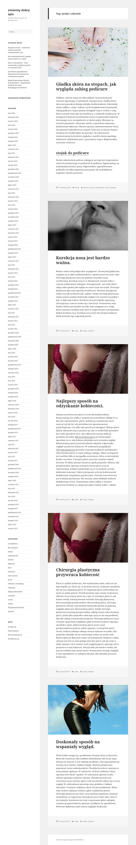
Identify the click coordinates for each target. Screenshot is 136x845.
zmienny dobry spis (19, 12)
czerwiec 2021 (13, 309)
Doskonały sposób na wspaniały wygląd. (78, 744)
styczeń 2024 (13, 209)
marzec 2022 (13, 273)
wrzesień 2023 (13, 217)
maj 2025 (11, 153)
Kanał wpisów (13, 631)
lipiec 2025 (12, 145)
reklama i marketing (16, 584)
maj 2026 (11, 113)
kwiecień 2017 (13, 448)
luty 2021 (11, 325)
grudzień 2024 (13, 169)
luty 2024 (11, 205)
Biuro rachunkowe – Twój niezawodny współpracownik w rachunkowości (19, 65)
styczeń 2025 (13, 165)
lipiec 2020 (12, 349)
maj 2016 (11, 488)
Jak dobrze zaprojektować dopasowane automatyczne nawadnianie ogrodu (18, 74)
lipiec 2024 (12, 185)
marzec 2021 (13, 321)
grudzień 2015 (13, 504)
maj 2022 (11, 265)
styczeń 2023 (13, 241)
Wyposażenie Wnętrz (16, 607)
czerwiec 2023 (13, 229)
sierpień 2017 (13, 432)
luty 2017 (11, 456)
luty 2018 (11, 417)
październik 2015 (14, 512)
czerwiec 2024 (13, 189)
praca (10, 580)
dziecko (11, 560)
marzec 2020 (13, 357)
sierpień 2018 (13, 397)
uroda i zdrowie (110, 187)
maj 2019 (11, 377)
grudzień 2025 (13, 133)
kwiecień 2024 (13, 197)
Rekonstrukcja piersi (85, 437)
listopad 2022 (13, 245)
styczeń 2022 (13, 281)
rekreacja (11, 588)
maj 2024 (11, 193)
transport (11, 596)
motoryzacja (13, 576)
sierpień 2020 (13, 345)
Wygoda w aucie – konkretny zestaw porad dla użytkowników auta (19, 50)
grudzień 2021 (13, 285)
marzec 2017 (13, 452)
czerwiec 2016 (13, 484)
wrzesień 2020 (13, 341)
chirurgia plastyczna (65, 449)
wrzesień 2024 (13, 177)
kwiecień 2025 (13, 157)
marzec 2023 (13, 237)
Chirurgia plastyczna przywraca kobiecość (78, 572)
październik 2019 (14, 365)
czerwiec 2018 (13, 405)
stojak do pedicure (72, 152)
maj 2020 (11, 353)
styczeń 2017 (13, 460)
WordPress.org (13, 639)
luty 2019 (11, 381)
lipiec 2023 (12, 225)
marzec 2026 (13, 121)
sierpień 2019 (13, 369)
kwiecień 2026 (13, 117)
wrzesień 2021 (13, 297)
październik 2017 (14, 429)
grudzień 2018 (13, 389)
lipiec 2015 (12, 524)
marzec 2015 (13, 528)
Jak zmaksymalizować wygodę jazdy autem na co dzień (19, 57)
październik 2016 (14, 468)
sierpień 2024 (13, 181)
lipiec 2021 (12, 305)
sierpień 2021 (13, 301)
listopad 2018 (13, 393)
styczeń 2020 (13, 361)
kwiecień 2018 (13, 409)
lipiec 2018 (12, 401)
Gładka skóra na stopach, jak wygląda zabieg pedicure (86, 86)
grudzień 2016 (13, 464)
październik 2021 (14, 293)
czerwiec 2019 (13, 373)
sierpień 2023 (13, 221)
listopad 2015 (13, 508)
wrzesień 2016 (13, 472)
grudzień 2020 (13, 333)
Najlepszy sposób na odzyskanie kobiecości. (80, 403)
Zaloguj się (12, 627)
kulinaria (11, 572)
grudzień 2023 (13, 213)
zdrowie (11, 611)
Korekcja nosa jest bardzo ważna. (83, 260)
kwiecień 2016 (13, 492)
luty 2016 (11, 496)
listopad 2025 (13, 137)
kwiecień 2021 (13, 317)
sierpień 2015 (13, 520)
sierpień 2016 (13, 476)
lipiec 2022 (12, 257)
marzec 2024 (13, 201)
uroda (10, 600)
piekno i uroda (88, 187)
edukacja (11, 564)
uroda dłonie (99, 187)
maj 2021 (11, 313)
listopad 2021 (13, 289)
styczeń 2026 (13, 129)
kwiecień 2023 (13, 233)
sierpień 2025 (13, 141)
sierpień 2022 (13, 253)
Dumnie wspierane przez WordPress (69, 840)
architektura (13, 544)
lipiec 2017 (12, 436)
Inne (9, 568)
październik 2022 (14, 249)
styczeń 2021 (13, 329)
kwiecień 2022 (13, 269)
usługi (10, 604)
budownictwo (13, 556)
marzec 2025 (13, 161)
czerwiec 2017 (13, 440)
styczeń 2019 (13, 385)
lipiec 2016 (12, 480)
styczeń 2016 (13, 500)
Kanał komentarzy (15, 635)
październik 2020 (14, 337)
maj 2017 (11, 444)
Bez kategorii (13, 548)
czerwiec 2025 (13, 149)
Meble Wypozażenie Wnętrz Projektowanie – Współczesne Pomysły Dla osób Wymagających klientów (19, 84)
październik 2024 (14, 173)
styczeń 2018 (13, 421)
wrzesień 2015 (13, 516)
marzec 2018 (13, 413)
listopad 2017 (13, 425)
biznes (10, 552)
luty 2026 (11, 125)
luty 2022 (11, 277)
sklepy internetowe (15, 592)
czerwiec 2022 (13, 261)
